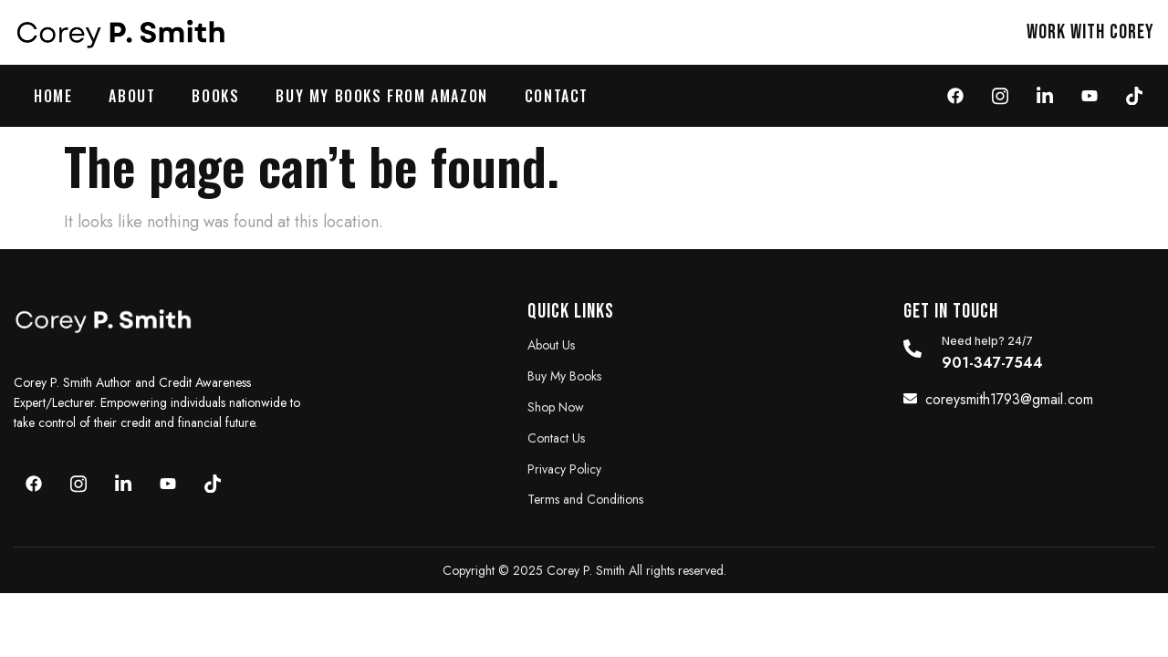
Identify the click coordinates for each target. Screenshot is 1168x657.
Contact (557, 96)
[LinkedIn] (1045, 95)
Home (53, 96)
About (132, 96)
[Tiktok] (1134, 95)
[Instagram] (1000, 95)
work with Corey (1090, 32)
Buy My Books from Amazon (381, 96)
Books (215, 96)
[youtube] (1089, 95)
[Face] (955, 95)
